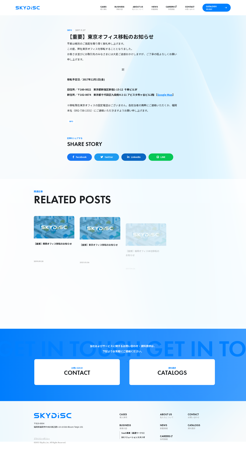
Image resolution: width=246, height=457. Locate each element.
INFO (71, 121)
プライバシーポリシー (42, 438)
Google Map (164, 95)
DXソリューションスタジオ (133, 437)
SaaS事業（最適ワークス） (133, 433)
